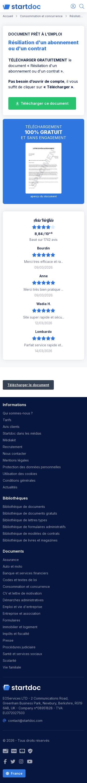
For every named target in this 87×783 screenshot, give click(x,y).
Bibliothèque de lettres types (25, 520)
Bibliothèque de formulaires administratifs (34, 527)
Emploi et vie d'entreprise (22, 607)
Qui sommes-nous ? (18, 413)
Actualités (10, 487)
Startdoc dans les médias (22, 433)
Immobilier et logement (20, 627)
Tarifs (7, 420)
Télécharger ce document (42, 103)
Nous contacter (14, 453)
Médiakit (9, 440)
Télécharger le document (28, 385)
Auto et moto (12, 566)
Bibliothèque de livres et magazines (30, 540)
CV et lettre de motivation (22, 593)
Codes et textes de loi (20, 580)
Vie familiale (12, 667)
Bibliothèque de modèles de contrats (31, 533)
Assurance (11, 560)
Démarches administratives (23, 600)
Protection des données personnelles (32, 467)
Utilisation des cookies (20, 474)
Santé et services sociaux (22, 654)
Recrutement (12, 447)
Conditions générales (19, 480)
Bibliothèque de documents (24, 507)
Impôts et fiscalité (16, 634)
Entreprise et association (21, 613)
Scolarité (9, 660)
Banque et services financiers (25, 573)
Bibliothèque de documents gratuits (30, 513)
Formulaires (11, 620)
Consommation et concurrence (26, 587)
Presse (8, 640)
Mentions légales (16, 460)
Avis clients (11, 427)
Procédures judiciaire (19, 647)
